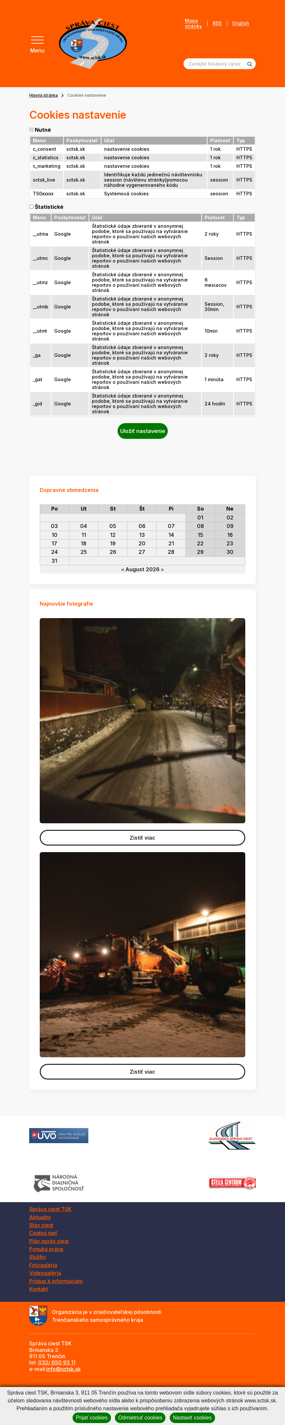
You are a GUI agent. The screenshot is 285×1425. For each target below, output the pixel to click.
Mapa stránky (193, 23)
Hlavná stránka (43, 95)
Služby (37, 1257)
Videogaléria (45, 1273)
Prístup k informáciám (56, 1281)
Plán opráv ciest (49, 1241)
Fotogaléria (43, 1265)
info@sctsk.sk (63, 1369)
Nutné (43, 130)
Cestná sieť (43, 1233)
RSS (217, 23)
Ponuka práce (46, 1249)
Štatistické (49, 207)
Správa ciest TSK (50, 1209)
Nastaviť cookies (192, 1417)
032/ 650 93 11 (57, 1362)
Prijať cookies (92, 1417)
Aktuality (40, 1217)
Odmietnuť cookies (140, 1417)
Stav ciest (41, 1225)
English (240, 23)
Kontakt (38, 1289)
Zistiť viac (142, 837)
